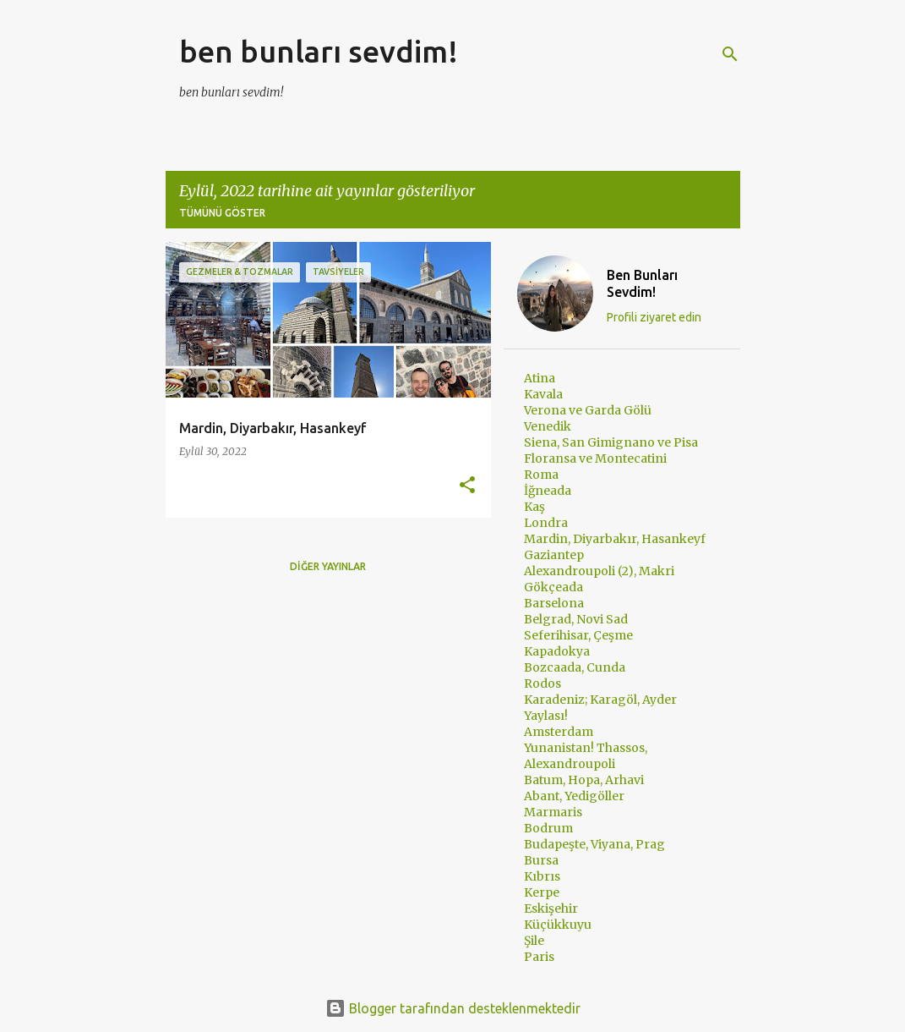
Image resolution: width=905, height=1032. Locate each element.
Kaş (534, 506)
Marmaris (553, 812)
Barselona (554, 603)
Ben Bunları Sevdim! (642, 283)
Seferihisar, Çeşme (578, 635)
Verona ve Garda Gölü (587, 410)
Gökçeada (553, 587)
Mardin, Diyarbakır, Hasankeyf (615, 538)
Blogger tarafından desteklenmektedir (453, 1008)
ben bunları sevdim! (318, 51)
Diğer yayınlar (328, 566)
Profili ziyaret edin (654, 317)
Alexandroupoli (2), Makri (599, 571)
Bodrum (548, 828)
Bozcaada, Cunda (574, 667)
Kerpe (541, 892)
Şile (534, 940)
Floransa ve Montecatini (595, 458)
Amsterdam (558, 731)
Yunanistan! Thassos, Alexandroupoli (585, 755)
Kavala (543, 394)
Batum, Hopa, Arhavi (584, 780)
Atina (539, 378)
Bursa (541, 860)
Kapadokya (557, 651)
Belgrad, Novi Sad (576, 619)
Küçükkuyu (558, 924)
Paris (539, 956)
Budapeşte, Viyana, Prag (594, 844)
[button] (467, 486)
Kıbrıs (542, 876)
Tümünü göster (222, 212)
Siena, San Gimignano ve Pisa (611, 442)
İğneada (547, 490)
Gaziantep (554, 555)
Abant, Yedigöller (574, 796)
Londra (546, 522)
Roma (541, 474)
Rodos (542, 683)
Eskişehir (551, 908)
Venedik (547, 426)
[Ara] (730, 54)
